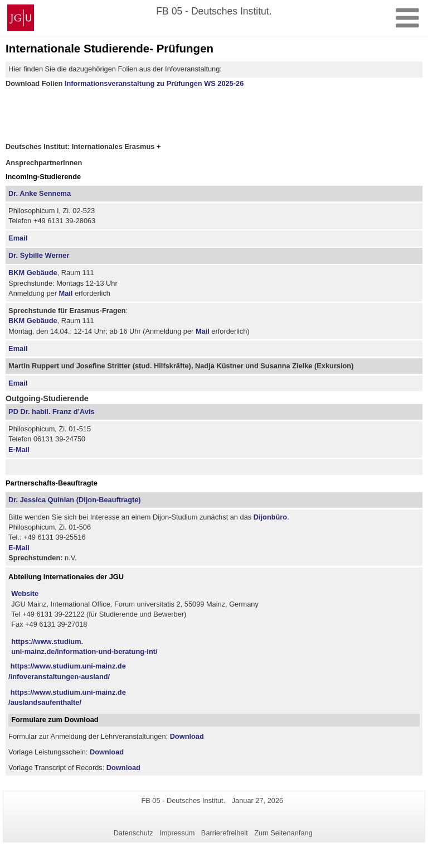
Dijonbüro (270, 517)
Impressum (176, 833)
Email (17, 238)
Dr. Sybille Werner (38, 255)
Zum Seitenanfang (283, 833)
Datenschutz (133, 833)
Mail (65, 293)
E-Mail (19, 449)
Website (24, 593)
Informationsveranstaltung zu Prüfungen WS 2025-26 (154, 83)
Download (187, 736)
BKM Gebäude (32, 272)
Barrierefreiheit (224, 833)
